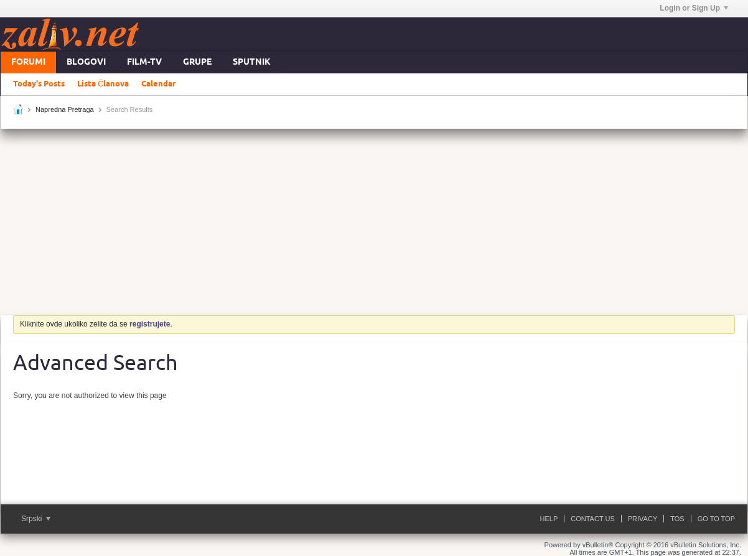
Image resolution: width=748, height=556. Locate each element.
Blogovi (86, 62)
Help (549, 518)
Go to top (716, 518)
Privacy (642, 518)
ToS (677, 518)
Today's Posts (39, 84)
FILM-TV (144, 62)
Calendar (158, 84)
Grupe (197, 62)
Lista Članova (103, 84)
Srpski (35, 518)
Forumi (28, 62)
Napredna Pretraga (64, 109)
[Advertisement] (374, 222)
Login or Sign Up (694, 8)
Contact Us (593, 518)
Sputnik (252, 62)
